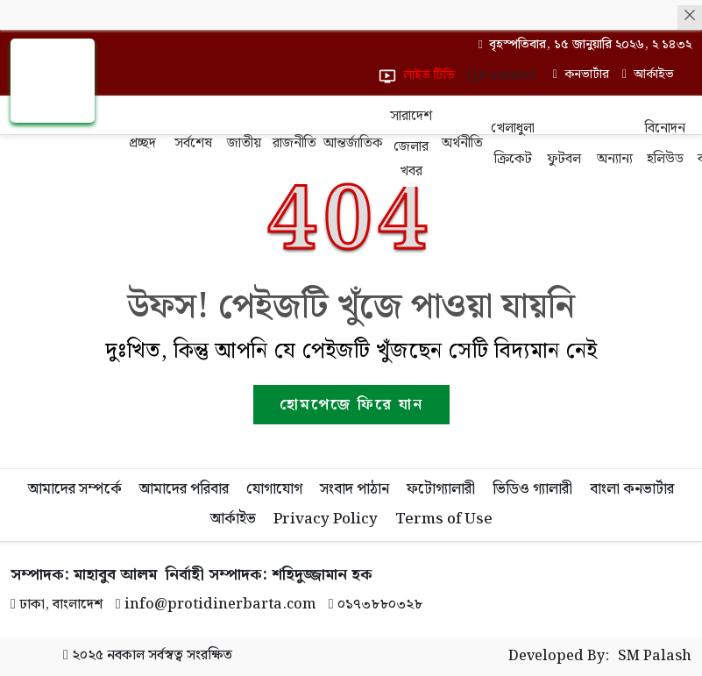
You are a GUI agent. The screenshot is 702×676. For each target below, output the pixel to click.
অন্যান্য (615, 159)
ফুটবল (564, 159)
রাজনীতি (294, 143)
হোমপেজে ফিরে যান (351, 404)
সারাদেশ (411, 116)
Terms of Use (444, 519)
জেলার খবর (411, 159)
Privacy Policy (325, 519)
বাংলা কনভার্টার (632, 489)
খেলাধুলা (513, 128)
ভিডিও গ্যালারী (532, 489)
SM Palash (654, 656)
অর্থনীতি (462, 143)
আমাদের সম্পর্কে (75, 489)
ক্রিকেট (513, 159)
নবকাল (126, 655)
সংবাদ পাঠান (354, 489)
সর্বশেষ (193, 143)
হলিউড (665, 159)
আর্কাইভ (233, 519)
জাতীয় (244, 143)
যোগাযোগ (274, 489)
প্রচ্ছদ (142, 143)
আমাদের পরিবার (184, 489)
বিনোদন (665, 128)
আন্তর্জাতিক (352, 143)
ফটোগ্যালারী (441, 489)
